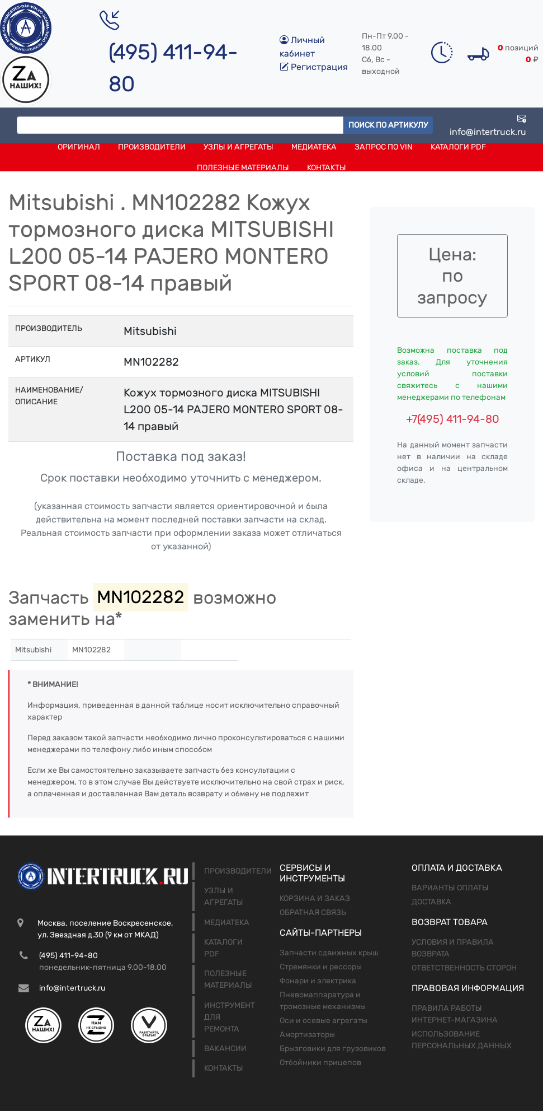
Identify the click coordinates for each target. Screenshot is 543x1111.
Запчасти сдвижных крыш (329, 953)
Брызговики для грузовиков (333, 1048)
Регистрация (314, 67)
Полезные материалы (243, 167)
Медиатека (314, 147)
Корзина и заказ (315, 898)
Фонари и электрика (318, 981)
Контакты (326, 167)
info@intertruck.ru (488, 125)
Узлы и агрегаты (238, 147)
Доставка (431, 902)
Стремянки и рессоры (321, 967)
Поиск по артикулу (388, 125)
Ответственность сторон (464, 968)
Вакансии (225, 1048)
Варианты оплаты (450, 888)
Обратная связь (313, 912)
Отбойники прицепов (320, 1062)
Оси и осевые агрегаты (323, 1020)
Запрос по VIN (384, 147)
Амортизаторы (307, 1034)
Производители (152, 147)
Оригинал (79, 147)
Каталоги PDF (458, 147)
